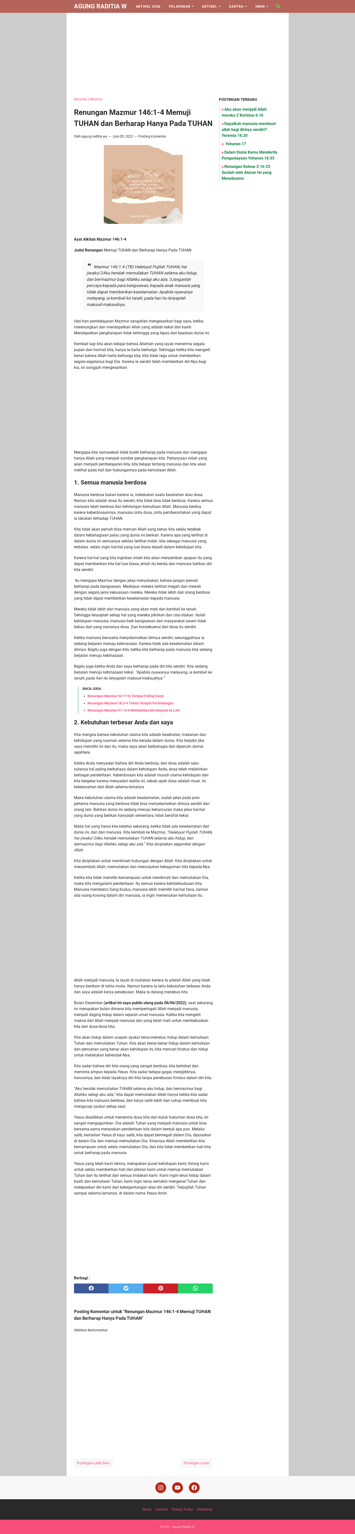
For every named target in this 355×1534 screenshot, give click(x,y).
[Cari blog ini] (278, 6)
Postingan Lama (196, 1463)
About (147, 1509)
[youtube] (177, 1487)
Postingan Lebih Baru (93, 1463)
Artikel (209, 6)
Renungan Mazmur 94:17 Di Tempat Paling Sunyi (126, 696)
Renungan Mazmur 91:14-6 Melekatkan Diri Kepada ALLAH (134, 710)
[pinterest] (160, 1288)
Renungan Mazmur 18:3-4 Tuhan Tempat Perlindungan (131, 703)
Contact (162, 1509)
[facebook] (91, 1288)
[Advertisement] (177, 54)
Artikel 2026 (148, 6)
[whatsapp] (195, 1288)
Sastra (236, 6)
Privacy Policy (182, 1509)
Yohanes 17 (235, 144)
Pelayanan (179, 6)
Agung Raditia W (100, 6)
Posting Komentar (152, 136)
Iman (260, 6)
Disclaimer (205, 1509)
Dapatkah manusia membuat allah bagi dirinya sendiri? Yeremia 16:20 (249, 129)
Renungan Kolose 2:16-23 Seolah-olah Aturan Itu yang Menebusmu (246, 172)
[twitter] (125, 1288)
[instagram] (160, 1487)
